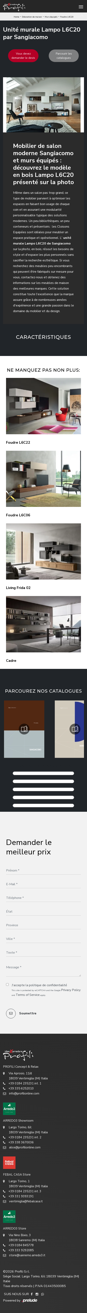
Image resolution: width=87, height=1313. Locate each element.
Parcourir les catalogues (64, 56)
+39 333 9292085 (18, 1250)
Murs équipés (51, 16)
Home (16, 16)
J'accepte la (39, 985)
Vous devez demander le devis (23, 56)
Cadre (11, 660)
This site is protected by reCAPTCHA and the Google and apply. (46, 992)
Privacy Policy (71, 990)
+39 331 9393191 (18, 1196)
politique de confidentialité (48, 985)
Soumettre (21, 1013)
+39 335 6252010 (18, 1088)
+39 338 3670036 (18, 1142)
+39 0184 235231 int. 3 (22, 1191)
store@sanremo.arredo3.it (24, 1255)
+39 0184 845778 (18, 1245)
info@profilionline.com (21, 1093)
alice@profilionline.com (21, 1147)
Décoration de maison (32, 16)
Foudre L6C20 (67, 16)
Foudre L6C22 (18, 442)
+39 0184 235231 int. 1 (22, 1083)
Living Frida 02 (18, 588)
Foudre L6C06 (18, 515)
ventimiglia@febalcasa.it (23, 1201)
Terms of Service (28, 995)
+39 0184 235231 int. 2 (22, 1137)
